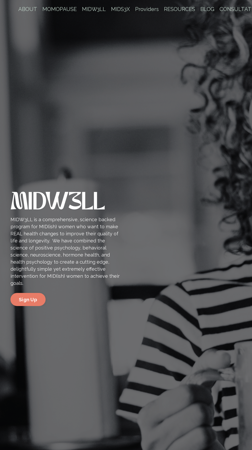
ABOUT (27, 9)
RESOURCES (179, 9)
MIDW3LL (94, 9)
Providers (147, 9)
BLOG (207, 9)
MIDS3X (120, 9)
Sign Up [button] (28, 299)
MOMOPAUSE (59, 9)
